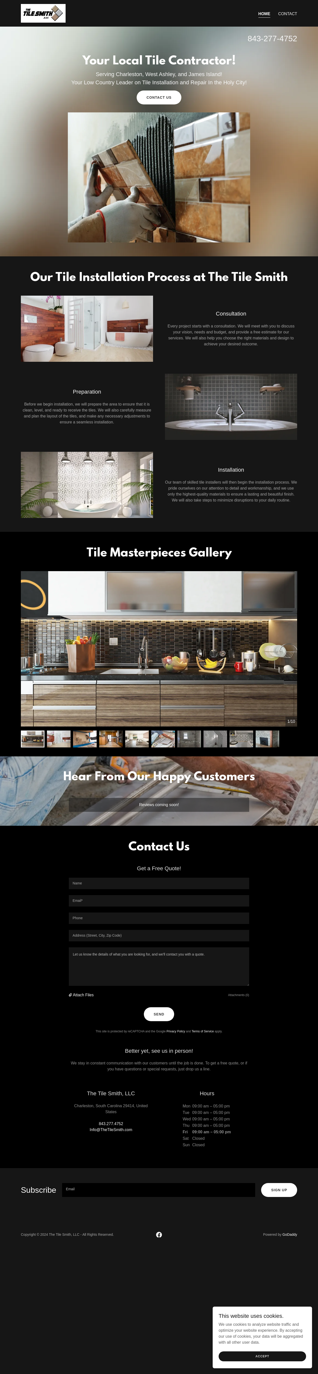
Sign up (279, 1190)
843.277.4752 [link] (111, 1124)
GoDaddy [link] (289, 1235)
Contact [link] (287, 14)
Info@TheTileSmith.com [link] (111, 1130)
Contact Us (159, 97)
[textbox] (159, 883)
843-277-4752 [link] (272, 38)
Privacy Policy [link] (175, 1031)
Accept (262, 1356)
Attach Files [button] (83, 995)
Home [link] (264, 14)
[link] (43, 13)
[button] (71, 995)
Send (159, 1014)
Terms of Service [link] (203, 1031)
